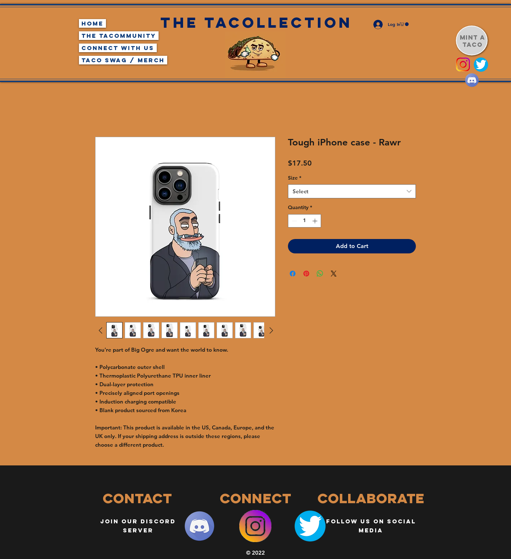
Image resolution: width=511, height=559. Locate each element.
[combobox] (352, 191)
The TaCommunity (118, 35)
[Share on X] (333, 273)
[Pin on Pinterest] (306, 273)
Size (294, 178)
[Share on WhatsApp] (320, 273)
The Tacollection (256, 22)
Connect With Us (117, 47)
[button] (404, 24)
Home (92, 23)
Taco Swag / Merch (123, 60)
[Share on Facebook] (292, 273)
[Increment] (315, 221)
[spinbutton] (304, 221)
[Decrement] (293, 221)
